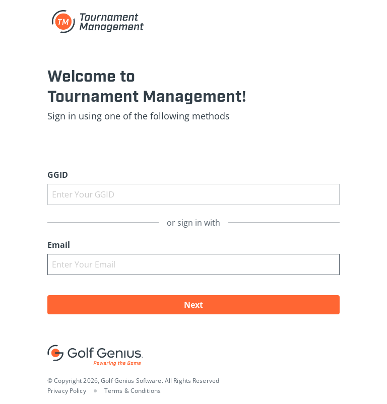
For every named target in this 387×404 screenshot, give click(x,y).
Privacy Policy (66, 390)
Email (58, 245)
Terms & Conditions (132, 390)
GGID (57, 175)
